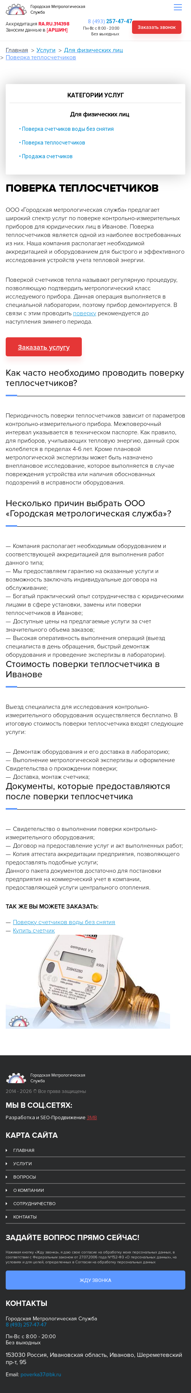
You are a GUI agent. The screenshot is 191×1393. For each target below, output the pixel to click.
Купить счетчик (34, 930)
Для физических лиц (93, 50)
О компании (28, 1190)
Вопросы (24, 1177)
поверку (84, 313)
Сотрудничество (34, 1204)
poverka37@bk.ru (41, 1374)
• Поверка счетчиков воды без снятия (66, 129)
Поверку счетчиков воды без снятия (64, 922)
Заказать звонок (157, 27)
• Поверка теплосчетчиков (52, 143)
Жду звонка (95, 1280)
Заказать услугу (44, 347)
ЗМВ (92, 1117)
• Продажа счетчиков (46, 156)
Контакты (25, 1217)
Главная (17, 50)
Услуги (46, 50)
